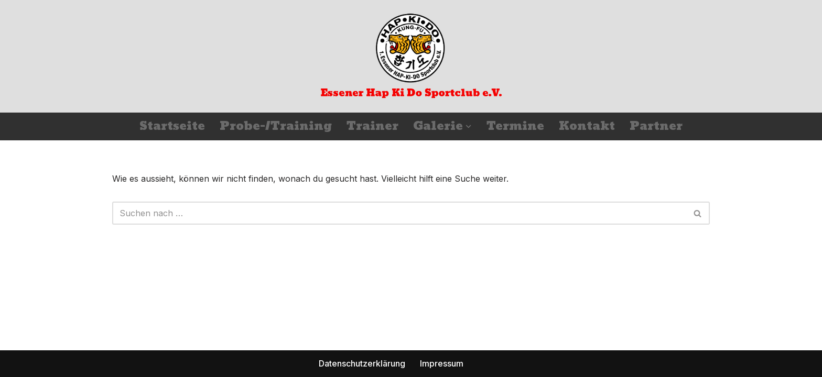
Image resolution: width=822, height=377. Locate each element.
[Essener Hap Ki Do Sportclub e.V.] (411, 56)
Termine (515, 126)
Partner (656, 126)
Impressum (441, 363)
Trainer (372, 126)
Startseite (172, 126)
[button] (468, 126)
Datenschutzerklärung (362, 363)
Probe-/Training (276, 126)
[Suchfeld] (399, 213)
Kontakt (587, 126)
